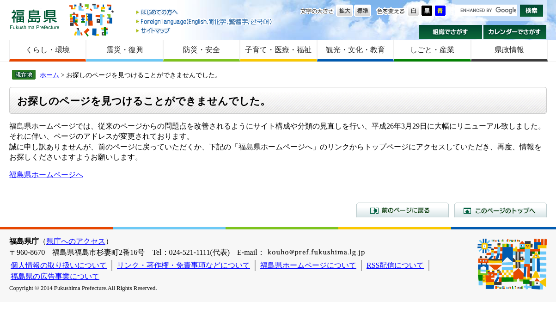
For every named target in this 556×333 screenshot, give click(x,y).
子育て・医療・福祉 (278, 50)
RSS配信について (395, 265)
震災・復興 (124, 50)
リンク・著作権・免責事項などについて (183, 265)
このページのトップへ (500, 210)
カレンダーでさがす (515, 32)
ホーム (49, 75)
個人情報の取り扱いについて (59, 265)
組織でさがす (450, 32)
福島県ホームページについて (308, 265)
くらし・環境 (47, 50)
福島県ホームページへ (46, 175)
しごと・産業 (432, 50)
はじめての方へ (204, 12)
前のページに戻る (402, 210)
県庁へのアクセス (75, 241)
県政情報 (509, 50)
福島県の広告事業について (55, 276)
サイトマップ (204, 30)
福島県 (34, 19)
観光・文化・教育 (355, 50)
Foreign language (204, 21)
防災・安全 (201, 50)
